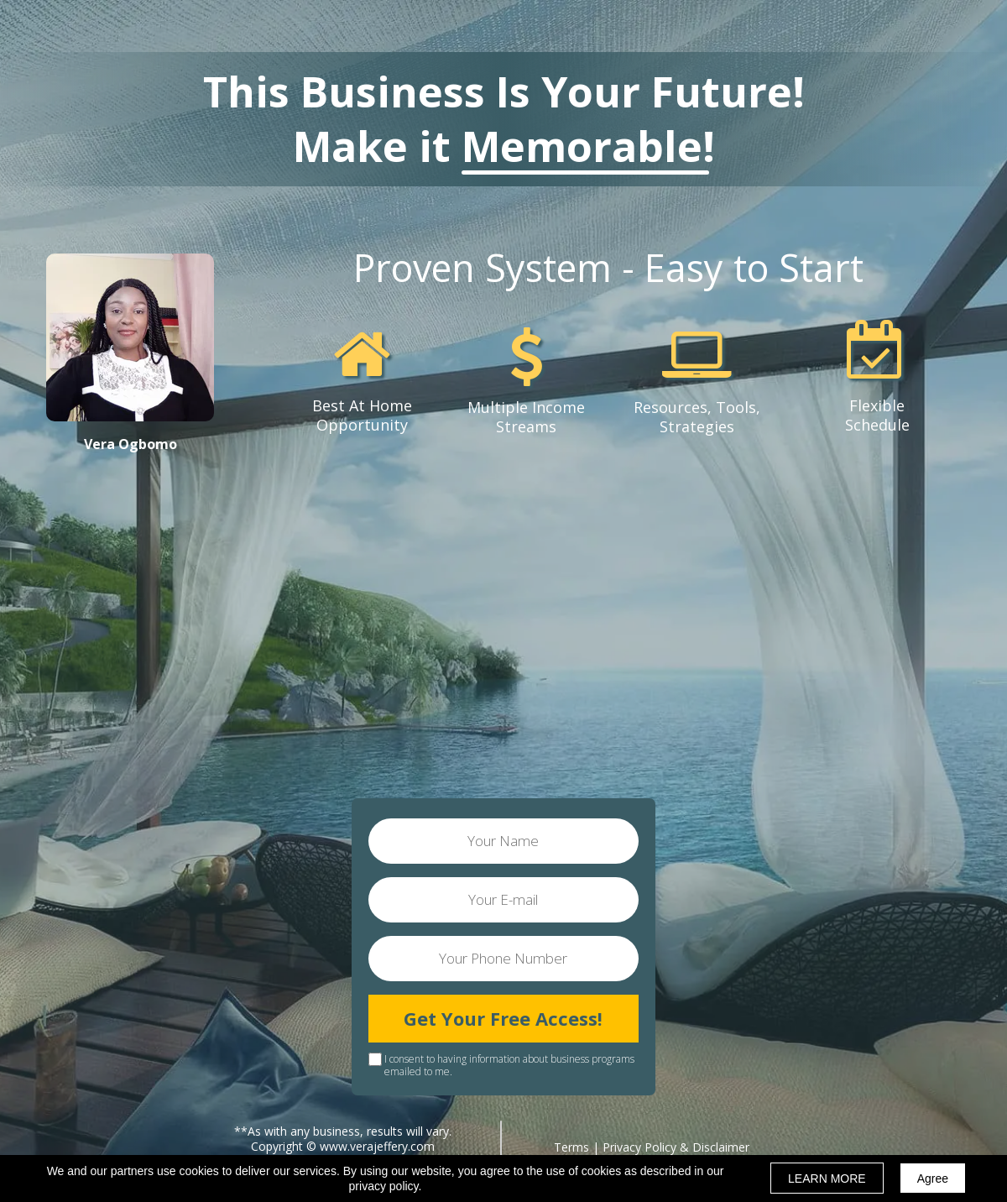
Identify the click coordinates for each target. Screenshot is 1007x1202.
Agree (932, 1178)
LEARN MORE (827, 1178)
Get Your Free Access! (503, 1019)
